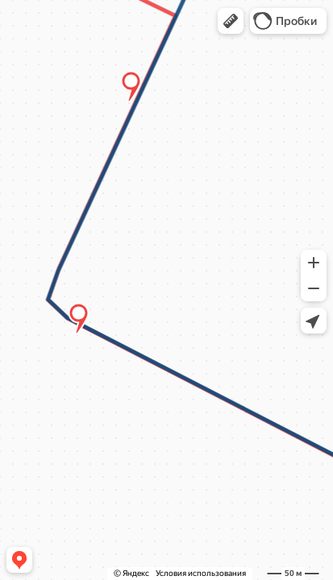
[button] (231, 21)
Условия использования (201, 573)
